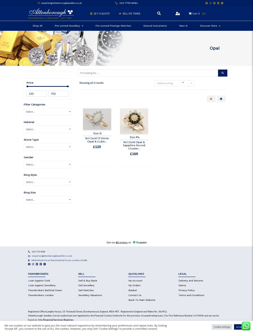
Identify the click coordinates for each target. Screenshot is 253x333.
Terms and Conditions (191, 295)
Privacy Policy (187, 290)
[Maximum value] (58, 93)
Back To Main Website (141, 300)
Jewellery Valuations (90, 295)
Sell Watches (86, 290)
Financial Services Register (58, 319)
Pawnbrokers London (41, 295)
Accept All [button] (241, 326)
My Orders (134, 285)
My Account (135, 280)
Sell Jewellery (86, 285)
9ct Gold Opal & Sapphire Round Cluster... (134, 145)
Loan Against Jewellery (42, 285)
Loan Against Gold (39, 280)
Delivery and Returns (191, 280)
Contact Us (134, 295)
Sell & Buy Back (87, 280)
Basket (132, 290)
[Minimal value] (48, 86)
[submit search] (223, 73)
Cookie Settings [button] (222, 326)
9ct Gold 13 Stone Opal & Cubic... (97, 140)
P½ (137, 137)
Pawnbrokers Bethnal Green (45, 290)
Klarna (182, 285)
